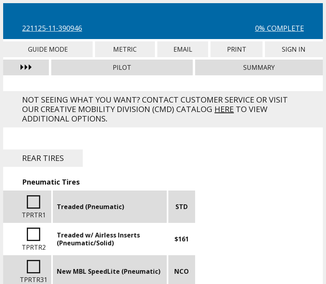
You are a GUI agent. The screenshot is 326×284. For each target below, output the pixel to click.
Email (183, 49)
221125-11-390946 (52, 28)
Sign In (294, 49)
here (224, 109)
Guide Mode (48, 49)
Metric (125, 49)
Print (237, 49)
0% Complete (279, 28)
